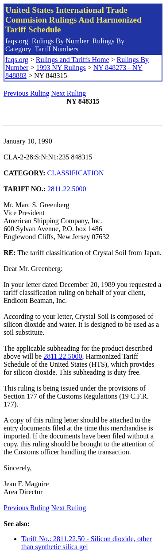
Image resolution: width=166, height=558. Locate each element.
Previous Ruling (27, 93)
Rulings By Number (60, 41)
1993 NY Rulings (60, 67)
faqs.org (16, 41)
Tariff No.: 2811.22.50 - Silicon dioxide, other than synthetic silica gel (86, 542)
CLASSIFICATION (75, 173)
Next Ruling (68, 93)
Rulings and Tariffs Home (72, 59)
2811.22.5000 (66, 189)
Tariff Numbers (56, 49)
